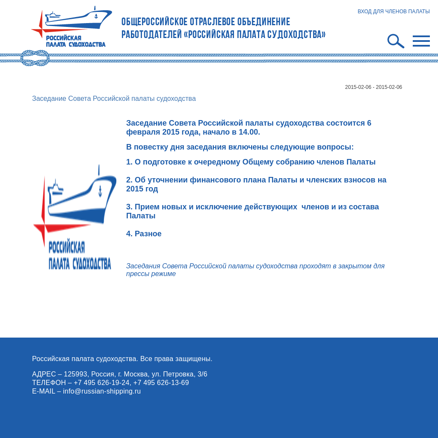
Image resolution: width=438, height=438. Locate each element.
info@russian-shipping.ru (102, 391)
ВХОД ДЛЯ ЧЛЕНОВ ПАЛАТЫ (394, 12)
